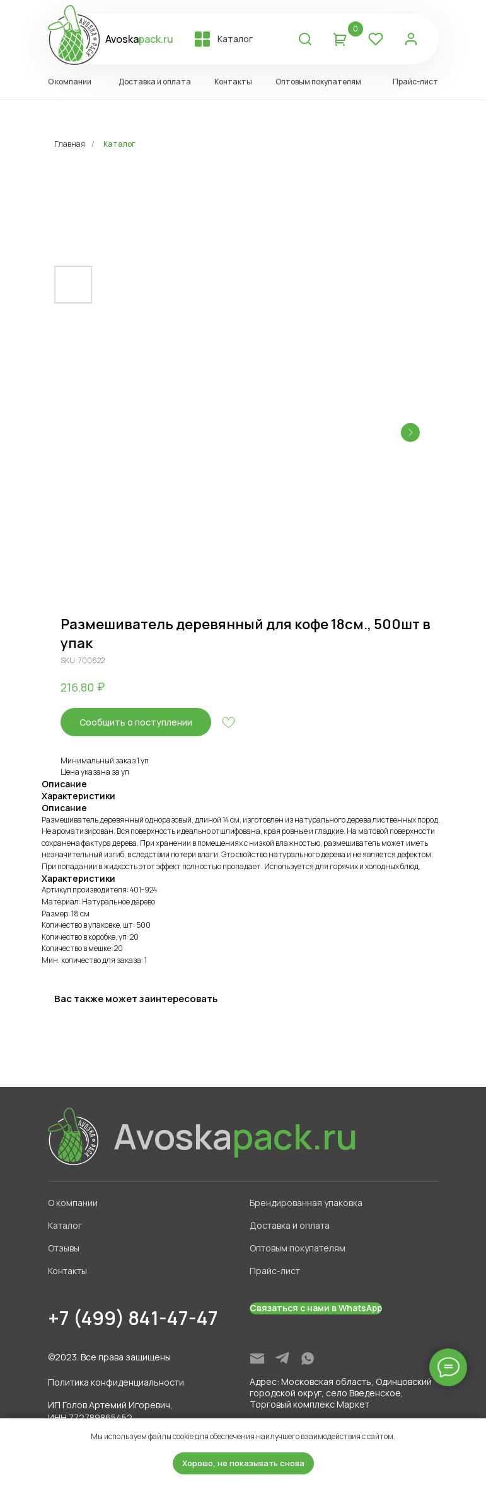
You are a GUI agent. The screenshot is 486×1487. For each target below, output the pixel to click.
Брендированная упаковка (306, 1203)
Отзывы (63, 1248)
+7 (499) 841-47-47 (133, 1318)
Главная (69, 144)
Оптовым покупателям (297, 1248)
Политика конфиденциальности (116, 1382)
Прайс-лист (275, 1271)
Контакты (67, 1271)
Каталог (119, 144)
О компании (73, 1203)
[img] (257, 1358)
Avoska (139, 39)
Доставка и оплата (290, 1225)
